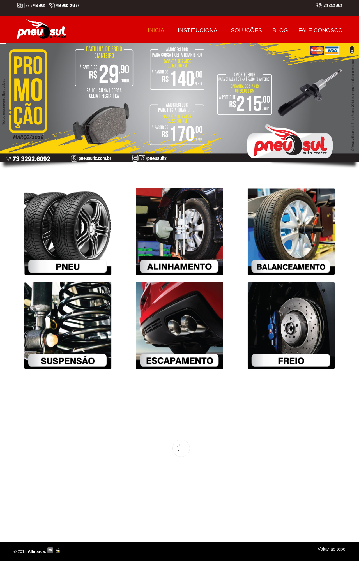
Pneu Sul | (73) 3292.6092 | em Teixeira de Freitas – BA (41, 29)
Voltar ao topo (332, 549)
